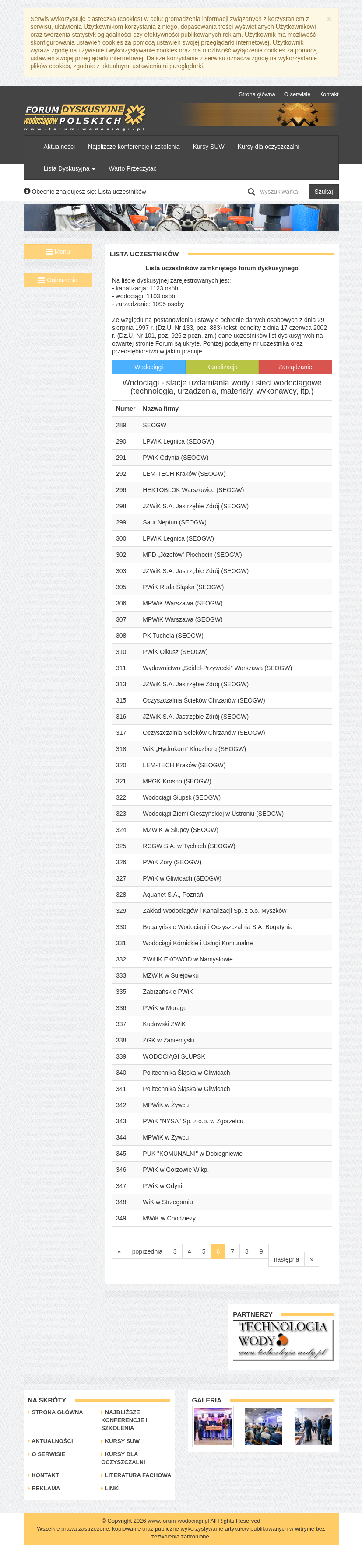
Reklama (44, 1488)
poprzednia (147, 1251)
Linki (110, 1488)
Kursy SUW (208, 146)
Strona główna (257, 94)
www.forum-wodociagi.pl (178, 1520)
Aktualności (59, 146)
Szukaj (323, 191)
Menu (58, 251)
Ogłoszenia (57, 279)
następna (286, 1259)
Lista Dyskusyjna (70, 168)
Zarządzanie (295, 367)
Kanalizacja (222, 367)
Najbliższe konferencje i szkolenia (133, 146)
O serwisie (297, 94)
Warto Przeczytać (132, 168)
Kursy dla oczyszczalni (268, 146)
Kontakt (328, 94)
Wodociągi (148, 367)
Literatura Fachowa (136, 1475)
